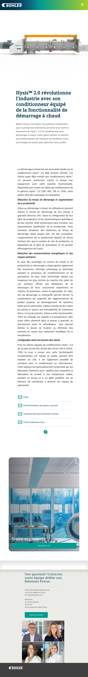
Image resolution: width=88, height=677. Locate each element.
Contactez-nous (36, 615)
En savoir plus (44, 546)
